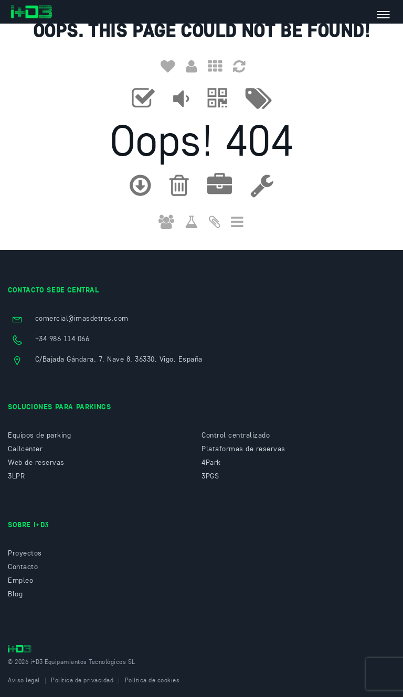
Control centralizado (236, 435)
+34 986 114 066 (62, 339)
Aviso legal (24, 681)
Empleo (20, 580)
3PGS (210, 476)
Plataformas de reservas (243, 449)
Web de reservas (36, 462)
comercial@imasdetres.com (82, 318)
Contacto (23, 567)
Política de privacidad (82, 681)
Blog (15, 594)
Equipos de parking (39, 435)
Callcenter (25, 449)
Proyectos (25, 553)
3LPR (16, 476)
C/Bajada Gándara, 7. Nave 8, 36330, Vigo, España (119, 359)
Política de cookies (152, 681)
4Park (211, 462)
